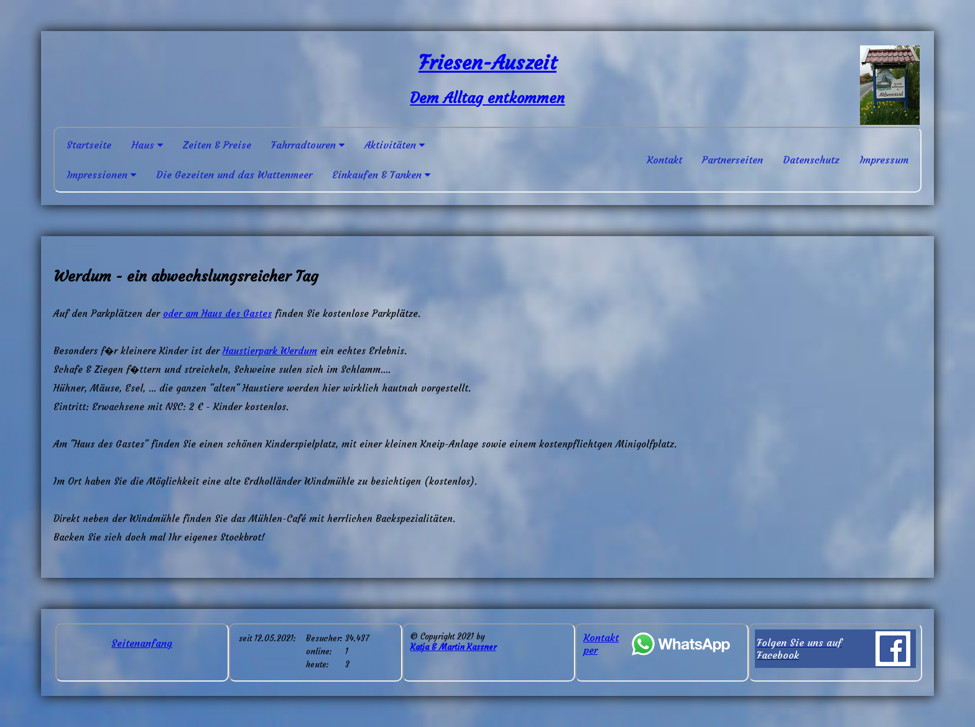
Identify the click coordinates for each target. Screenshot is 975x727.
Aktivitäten (394, 145)
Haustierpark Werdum (270, 351)
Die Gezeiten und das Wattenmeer (234, 174)
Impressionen (101, 174)
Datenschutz (811, 159)
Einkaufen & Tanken (381, 174)
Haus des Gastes (236, 313)
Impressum (883, 159)
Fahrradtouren (307, 145)
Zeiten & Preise (217, 145)
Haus (147, 145)
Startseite (89, 145)
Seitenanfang (141, 643)
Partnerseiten (732, 159)
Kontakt (664, 159)
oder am (182, 313)
